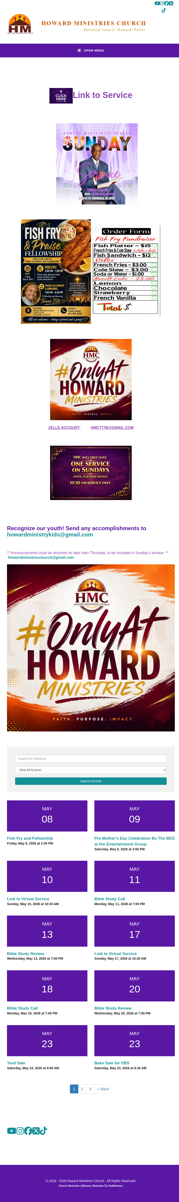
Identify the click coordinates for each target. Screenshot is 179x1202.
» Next (103, 1089)
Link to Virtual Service (28, 899)
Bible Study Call (109, 899)
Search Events (90, 781)
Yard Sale (16, 1063)
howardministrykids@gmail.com (50, 534)
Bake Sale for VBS (111, 1063)
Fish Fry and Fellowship (30, 838)
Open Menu (91, 50)
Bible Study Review (25, 953)
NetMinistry (116, 1185)
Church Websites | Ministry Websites (81, 1185)
